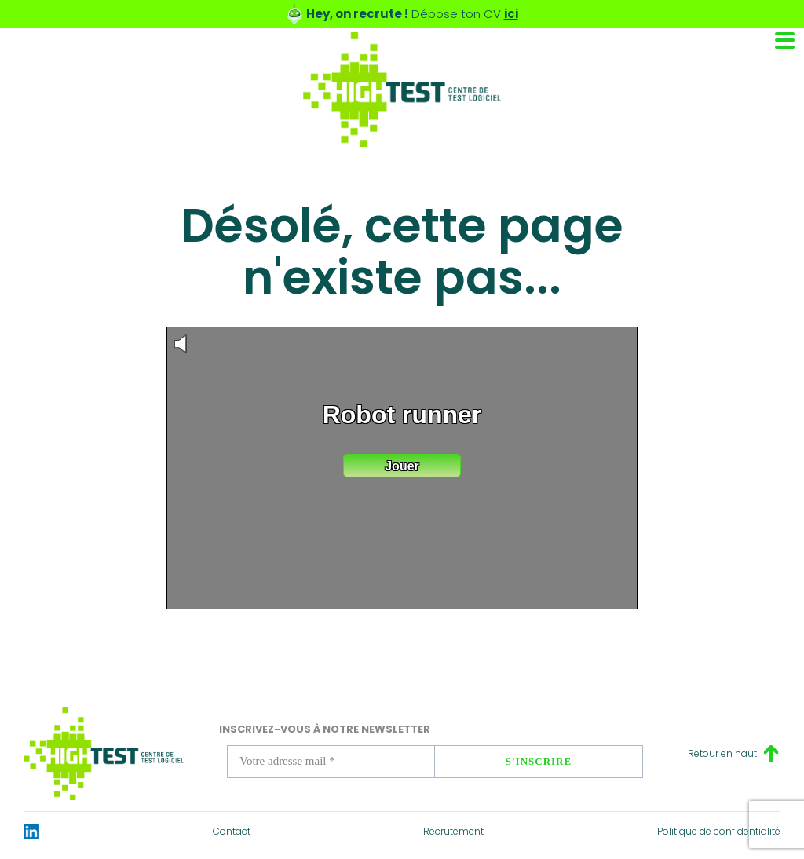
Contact (231, 831)
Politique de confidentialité (718, 831)
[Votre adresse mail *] (331, 761)
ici (511, 13)
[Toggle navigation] (785, 40)
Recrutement (453, 831)
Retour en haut (722, 753)
